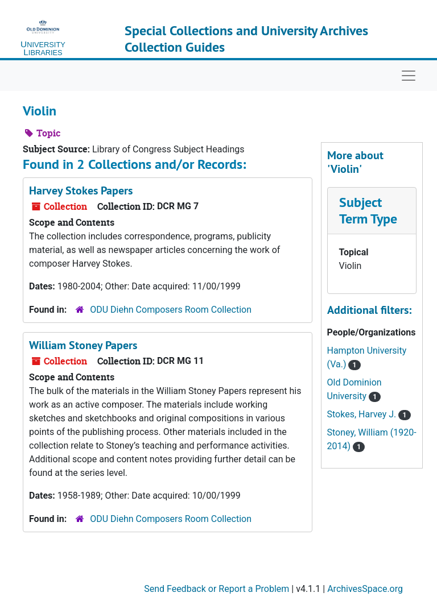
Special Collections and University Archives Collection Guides (246, 39)
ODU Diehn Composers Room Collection (171, 309)
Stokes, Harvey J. (363, 414)
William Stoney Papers (83, 345)
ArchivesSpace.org (365, 588)
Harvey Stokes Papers (81, 190)
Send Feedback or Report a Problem (216, 588)
